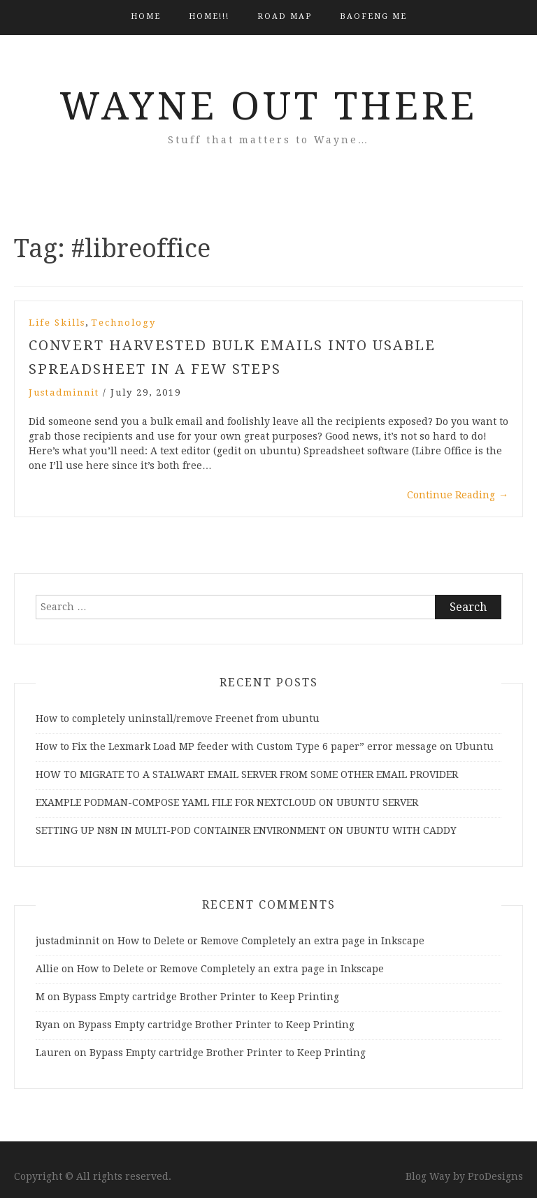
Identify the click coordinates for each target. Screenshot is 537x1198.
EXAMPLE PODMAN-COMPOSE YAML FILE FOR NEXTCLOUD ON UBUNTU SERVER (227, 802)
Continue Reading (457, 494)
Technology (123, 322)
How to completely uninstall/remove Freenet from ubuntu (178, 718)
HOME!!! (209, 16)
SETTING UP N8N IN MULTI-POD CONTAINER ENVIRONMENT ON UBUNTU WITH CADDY (246, 830)
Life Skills (57, 322)
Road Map (284, 16)
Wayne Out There (268, 106)
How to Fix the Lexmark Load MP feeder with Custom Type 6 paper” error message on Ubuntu (265, 746)
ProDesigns (495, 1176)
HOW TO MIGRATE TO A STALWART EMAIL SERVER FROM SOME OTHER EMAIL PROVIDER (247, 774)
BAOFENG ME (373, 16)
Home (146, 16)
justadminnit (64, 392)
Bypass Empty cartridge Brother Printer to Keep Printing (201, 996)
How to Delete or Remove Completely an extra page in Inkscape (270, 940)
